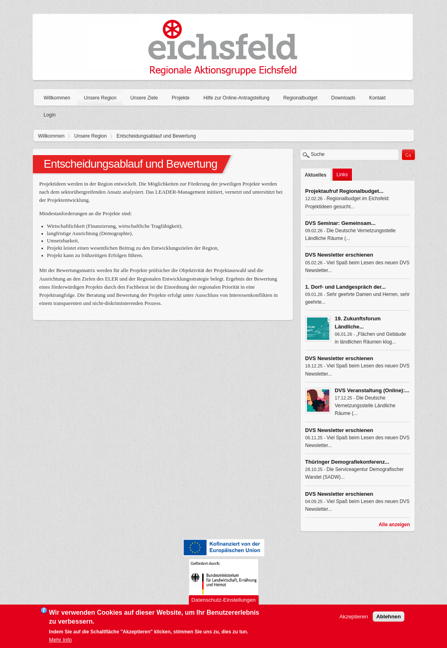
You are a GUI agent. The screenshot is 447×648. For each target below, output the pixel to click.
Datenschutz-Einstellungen (223, 602)
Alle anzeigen (394, 524)
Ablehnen (388, 619)
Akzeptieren (353, 619)
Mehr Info (60, 642)
